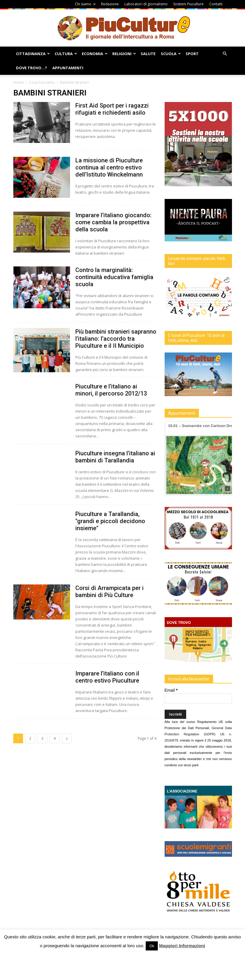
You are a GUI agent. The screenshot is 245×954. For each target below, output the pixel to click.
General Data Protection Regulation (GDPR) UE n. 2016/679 (198, 734)
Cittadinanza (33, 53)
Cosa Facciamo (42, 82)
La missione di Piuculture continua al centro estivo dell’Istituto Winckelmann (109, 167)
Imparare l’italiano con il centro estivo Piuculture (107, 677)
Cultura (66, 53)
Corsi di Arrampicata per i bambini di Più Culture (109, 591)
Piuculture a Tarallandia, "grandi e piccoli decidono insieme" (110, 521)
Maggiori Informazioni (182, 945)
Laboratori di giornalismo (146, 3)
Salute (148, 53)
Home (18, 82)
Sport (192, 53)
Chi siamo (85, 3)
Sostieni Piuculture (188, 3)
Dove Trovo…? (31, 67)
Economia (95, 53)
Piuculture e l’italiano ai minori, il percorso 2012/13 (111, 390)
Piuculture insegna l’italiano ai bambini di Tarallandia (115, 457)
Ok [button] (151, 946)
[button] (225, 54)
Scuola (171, 53)
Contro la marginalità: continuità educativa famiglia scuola (114, 277)
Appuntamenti (67, 67)
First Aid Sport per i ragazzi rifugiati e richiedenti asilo (112, 109)
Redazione (110, 3)
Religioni (124, 53)
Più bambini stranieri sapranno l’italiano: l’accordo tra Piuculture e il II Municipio (115, 338)
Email (171, 690)
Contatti (216, 3)
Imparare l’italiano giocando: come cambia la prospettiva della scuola (113, 222)
